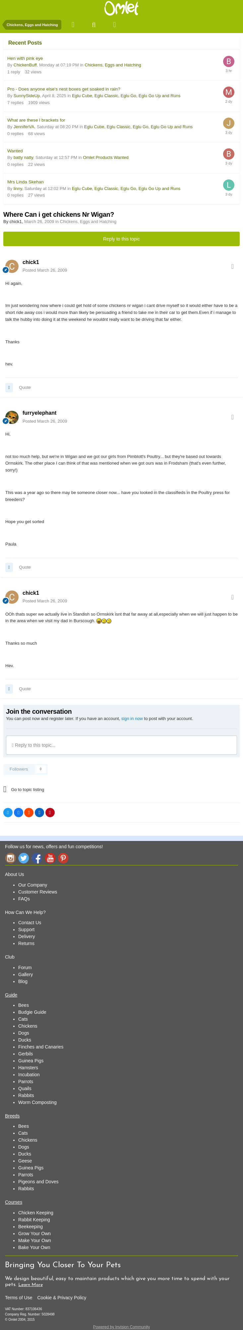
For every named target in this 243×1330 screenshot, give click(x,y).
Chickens (27, 1026)
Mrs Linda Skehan (25, 181)
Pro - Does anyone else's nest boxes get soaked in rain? (63, 89)
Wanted (15, 150)
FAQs (24, 898)
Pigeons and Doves (38, 1181)
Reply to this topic (121, 239)
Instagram (10, 858)
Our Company (32, 885)
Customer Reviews (37, 891)
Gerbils (25, 1053)
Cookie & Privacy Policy (61, 1297)
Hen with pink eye (25, 58)
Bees (23, 1005)
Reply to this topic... (33, 745)
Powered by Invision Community (121, 1327)
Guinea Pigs (30, 1060)
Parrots (25, 1081)
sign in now (132, 718)
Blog (23, 981)
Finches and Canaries (40, 1046)
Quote (24, 387)
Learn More (30, 1284)
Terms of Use (18, 1297)
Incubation (29, 1074)
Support (26, 929)
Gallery (25, 974)
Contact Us (29, 922)
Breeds (12, 1116)
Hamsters (28, 1067)
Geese (25, 1160)
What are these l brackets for (36, 120)
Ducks (24, 1040)
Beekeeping (30, 1226)
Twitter (23, 858)
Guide (11, 995)
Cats (23, 1019)
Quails (24, 1088)
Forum (24, 967)
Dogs (23, 1033)
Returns (26, 943)
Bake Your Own (34, 1247)
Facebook (36, 858)
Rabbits (26, 1095)
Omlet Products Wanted (106, 157)
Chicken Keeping (35, 1212)
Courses (13, 1202)
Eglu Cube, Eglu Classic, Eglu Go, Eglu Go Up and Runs (126, 95)
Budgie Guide (32, 1012)
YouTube (50, 858)
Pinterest (63, 858)
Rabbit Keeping (34, 1219)
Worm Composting (37, 1102)
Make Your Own (34, 1240)
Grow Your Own (34, 1233)
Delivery (26, 936)
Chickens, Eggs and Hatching (113, 64)
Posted (45, 270)
